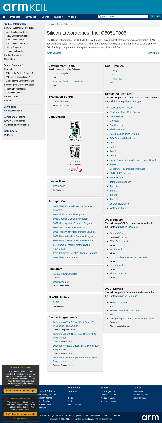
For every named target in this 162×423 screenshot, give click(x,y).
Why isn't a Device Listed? (18, 77)
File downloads (74, 404)
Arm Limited (76, 419)
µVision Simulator (128, 227)
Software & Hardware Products (19, 28)
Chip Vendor (53, 53)
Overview (8, 135)
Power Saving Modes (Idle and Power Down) (133, 160)
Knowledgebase (108, 391)
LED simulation (117, 265)
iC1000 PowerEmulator (65, 274)
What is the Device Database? (19, 73)
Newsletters (9, 59)
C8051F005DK (60, 101)
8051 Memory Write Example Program (72, 223)
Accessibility (82, 415)
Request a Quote (140, 395)
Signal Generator (118, 273)
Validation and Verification (16, 125)
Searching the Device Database (19, 85)
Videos (72, 17)
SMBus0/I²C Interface (121, 173)
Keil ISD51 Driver (118, 302)
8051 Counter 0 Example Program (70, 218)
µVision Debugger (132, 101)
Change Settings (20, 418)
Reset (113, 164)
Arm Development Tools (16, 32)
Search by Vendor (14, 93)
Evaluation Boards (14, 51)
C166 (70, 398)
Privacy (72, 415)
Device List (9, 69)
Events (45, 17)
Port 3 (113, 155)
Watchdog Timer (118, 208)
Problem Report (11, 96)
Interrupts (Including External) (125, 134)
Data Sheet (75, 137)
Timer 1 (114, 190)
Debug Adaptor (60, 282)
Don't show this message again (20, 414)
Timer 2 (114, 195)
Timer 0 (114, 186)
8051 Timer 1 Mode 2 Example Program (73, 240)
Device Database (43, 404)
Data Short (75, 161)
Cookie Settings (47, 415)
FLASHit (57, 302)
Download (31, 17)
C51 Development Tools (16, 40)
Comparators (116, 116)
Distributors (153, 53)
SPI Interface (116, 177)
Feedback (9, 100)
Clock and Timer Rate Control (125, 112)
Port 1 (113, 147)
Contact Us (106, 415)
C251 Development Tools (17, 43)
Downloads (74, 387)
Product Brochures (13, 55)
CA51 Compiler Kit (62, 73)
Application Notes (108, 401)
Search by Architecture (16, 89)
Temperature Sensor (120, 182)
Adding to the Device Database (20, 81)
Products (15, 17)
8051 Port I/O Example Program (69, 227)
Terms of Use (61, 415)
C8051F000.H (60, 186)
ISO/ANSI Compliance (14, 121)
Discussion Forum (108, 395)
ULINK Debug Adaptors (46, 394)
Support (58, 17)
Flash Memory (117, 129)
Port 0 (113, 142)
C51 (70, 395)
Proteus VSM (116, 233)
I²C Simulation (117, 249)
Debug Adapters (13, 47)
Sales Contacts (139, 398)
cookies (27, 409)
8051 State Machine (120, 241)
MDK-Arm (72, 391)
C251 (70, 401)
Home (51, 24)
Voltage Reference (119, 203)
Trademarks (94, 415)
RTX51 (113, 70)
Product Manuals (108, 398)
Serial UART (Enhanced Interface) (127, 169)
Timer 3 (114, 199)
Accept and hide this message (20, 390)
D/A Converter (117, 125)
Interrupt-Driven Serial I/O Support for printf (75, 253)
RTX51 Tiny (116, 79)
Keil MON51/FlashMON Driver (125, 310)
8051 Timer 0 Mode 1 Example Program (73, 236)
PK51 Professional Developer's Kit (70, 81)
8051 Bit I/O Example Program (68, 214)
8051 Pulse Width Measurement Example (74, 232)
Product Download (13, 110)
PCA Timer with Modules (122, 138)
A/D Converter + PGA (121, 107)
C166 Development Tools (17, 36)
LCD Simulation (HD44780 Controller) (129, 257)
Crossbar (114, 120)
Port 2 (113, 151)
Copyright (54, 419)
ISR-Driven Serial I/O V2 (65, 257)
